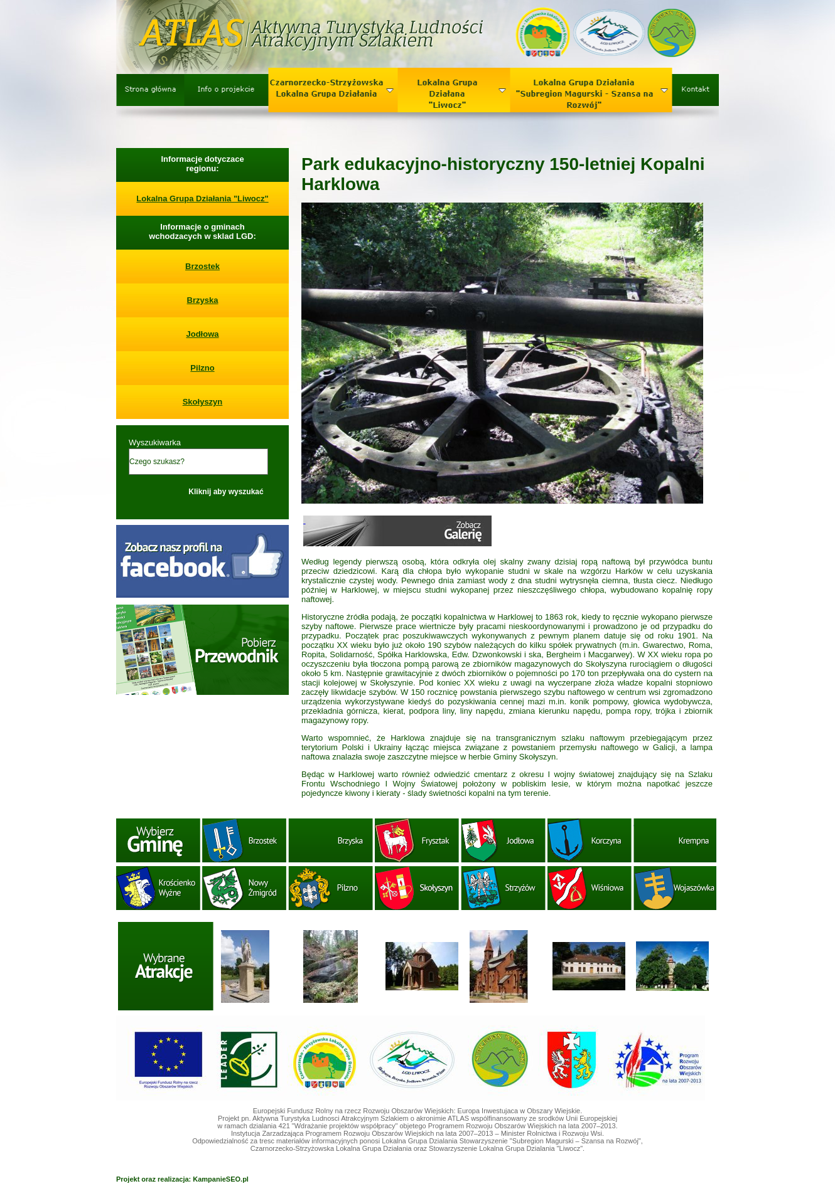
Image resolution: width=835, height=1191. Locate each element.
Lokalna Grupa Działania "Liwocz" (202, 198)
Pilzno (202, 368)
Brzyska (202, 300)
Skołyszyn (203, 401)
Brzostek (202, 266)
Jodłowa (202, 334)
